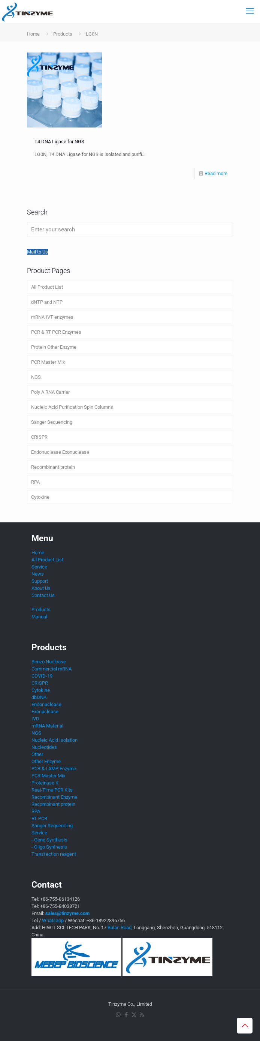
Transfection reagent (53, 854)
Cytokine (40, 497)
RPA (35, 482)
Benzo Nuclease (48, 661)
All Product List (47, 287)
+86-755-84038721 (60, 906)
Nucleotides (44, 747)
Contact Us (43, 595)
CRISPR (39, 437)
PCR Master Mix (48, 362)
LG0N (92, 34)
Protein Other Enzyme (53, 347)
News (37, 574)
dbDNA (38, 697)
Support (39, 581)
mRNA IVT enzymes (52, 317)
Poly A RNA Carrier (50, 392)
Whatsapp (53, 920)
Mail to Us (37, 252)
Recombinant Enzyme (54, 797)
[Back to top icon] (245, 1026)
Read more (216, 173)
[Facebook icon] (126, 1014)
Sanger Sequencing (51, 422)
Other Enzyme (46, 761)
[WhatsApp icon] (118, 1014)
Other (37, 754)
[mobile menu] (250, 11)
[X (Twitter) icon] (134, 1014)
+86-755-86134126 (60, 899)
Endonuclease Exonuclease (60, 452)
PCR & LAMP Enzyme (53, 768)
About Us (41, 588)
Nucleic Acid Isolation (54, 740)
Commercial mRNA (51, 669)
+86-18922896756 (106, 920)
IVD (35, 719)
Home (33, 34)
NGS (36, 377)
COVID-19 (41, 676)
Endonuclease (46, 704)
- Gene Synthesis (49, 840)
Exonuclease (44, 711)
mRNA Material (47, 726)
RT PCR (39, 818)
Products (62, 34)
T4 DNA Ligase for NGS (59, 141)
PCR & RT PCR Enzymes (56, 332)
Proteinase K (44, 783)
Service (39, 567)
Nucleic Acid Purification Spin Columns (72, 407)
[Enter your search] (130, 229)
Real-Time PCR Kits (52, 790)
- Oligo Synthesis (49, 847)
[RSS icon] (142, 1014)
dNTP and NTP (47, 302)
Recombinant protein (53, 467)
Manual (39, 617)
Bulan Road (119, 927)
